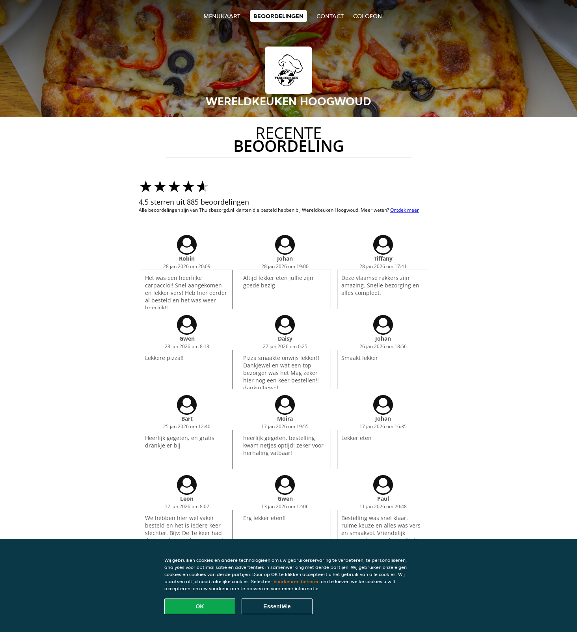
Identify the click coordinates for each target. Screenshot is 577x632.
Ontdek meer (404, 210)
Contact (330, 16)
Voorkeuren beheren (297, 581)
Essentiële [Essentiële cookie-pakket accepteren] (276, 606)
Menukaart (221, 16)
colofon (367, 16)
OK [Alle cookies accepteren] (200, 606)
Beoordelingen (278, 16)
